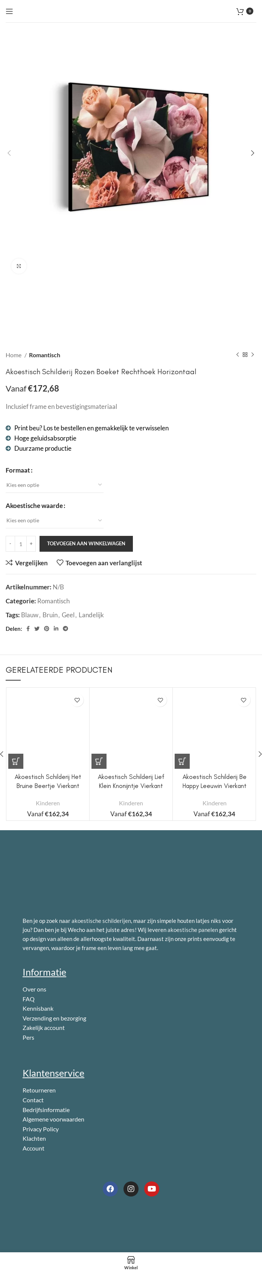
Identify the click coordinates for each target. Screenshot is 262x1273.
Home (14, 354)
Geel (68, 615)
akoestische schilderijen (101, 920)
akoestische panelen (193, 929)
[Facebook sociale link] (28, 628)
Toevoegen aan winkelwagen (86, 543)
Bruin (50, 615)
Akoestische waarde (34, 506)
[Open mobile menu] (9, 11)
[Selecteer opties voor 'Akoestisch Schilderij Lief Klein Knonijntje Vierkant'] (99, 761)
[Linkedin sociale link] (56, 628)
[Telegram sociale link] (65, 628)
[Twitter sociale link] (37, 628)
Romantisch (44, 354)
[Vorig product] (237, 354)
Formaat (18, 470)
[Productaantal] (20, 544)
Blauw (29, 615)
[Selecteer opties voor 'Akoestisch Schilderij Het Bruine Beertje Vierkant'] (15, 761)
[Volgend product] (252, 354)
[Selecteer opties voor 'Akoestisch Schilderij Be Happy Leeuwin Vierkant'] (182, 761)
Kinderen (48, 802)
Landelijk (91, 615)
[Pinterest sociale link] (47, 628)
